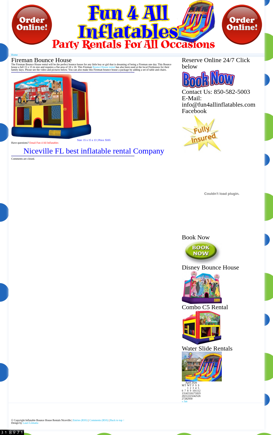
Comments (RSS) (99, 420)
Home (14, 54)
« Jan (184, 401)
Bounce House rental (104, 67)
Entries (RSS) (80, 420)
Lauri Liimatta (30, 422)
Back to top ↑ (117, 420)
